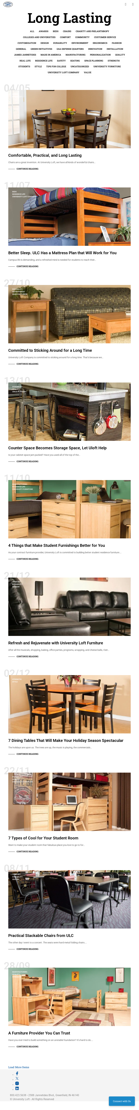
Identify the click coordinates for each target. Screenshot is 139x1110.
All (32, 31)
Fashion (117, 42)
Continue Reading (27, 168)
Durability (60, 42)
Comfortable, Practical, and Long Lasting (45, 155)
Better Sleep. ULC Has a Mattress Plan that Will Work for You (62, 253)
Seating (75, 60)
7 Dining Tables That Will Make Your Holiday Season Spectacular (65, 740)
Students (24, 66)
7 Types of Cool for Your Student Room (43, 838)
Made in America (51, 54)
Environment (80, 42)
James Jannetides (25, 54)
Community (82, 37)
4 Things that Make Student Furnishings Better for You (56, 545)
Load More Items (18, 1067)
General (21, 48)
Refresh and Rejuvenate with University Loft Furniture (55, 643)
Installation (115, 48)
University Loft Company (63, 72)
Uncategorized (80, 66)
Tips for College (56, 66)
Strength (114, 60)
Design (45, 42)
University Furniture (107, 66)
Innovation (95, 48)
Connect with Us (122, 1101)
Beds (55, 31)
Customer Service (105, 37)
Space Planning (93, 60)
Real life (25, 60)
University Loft (21, 1099)
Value (87, 72)
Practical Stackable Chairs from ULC (41, 935)
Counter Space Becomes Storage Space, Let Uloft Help (57, 448)
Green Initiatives (41, 48)
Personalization (100, 54)
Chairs (67, 31)
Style (38, 66)
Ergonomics (100, 42)
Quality (120, 54)
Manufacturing (75, 54)
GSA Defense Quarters (70, 48)
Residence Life (44, 60)
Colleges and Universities (39, 37)
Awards (43, 31)
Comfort (65, 37)
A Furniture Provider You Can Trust (39, 1033)
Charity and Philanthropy (92, 31)
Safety (61, 60)
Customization (27, 42)
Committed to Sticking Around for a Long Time (50, 350)
